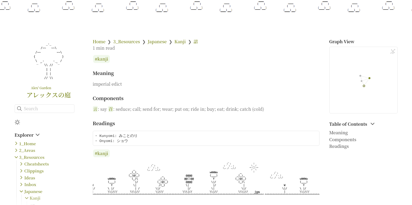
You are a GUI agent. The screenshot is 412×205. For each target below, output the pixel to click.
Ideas (29, 177)
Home (99, 41)
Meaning (338, 132)
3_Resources (32, 157)
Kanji (35, 198)
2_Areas (27, 150)
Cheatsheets (36, 164)
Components (343, 139)
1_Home (27, 143)
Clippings (33, 171)
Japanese (33, 191)
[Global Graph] (393, 51)
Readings (339, 146)
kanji (102, 59)
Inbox (30, 184)
